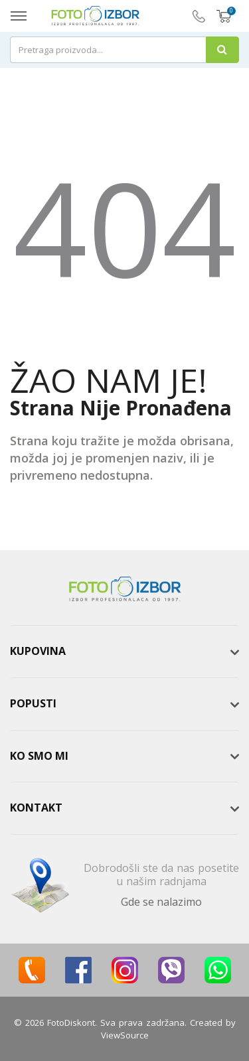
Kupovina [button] (38, 651)
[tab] (124, 651)
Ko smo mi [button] (39, 755)
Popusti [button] (33, 703)
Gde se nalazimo (161, 901)
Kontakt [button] (36, 807)
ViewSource (125, 1035)
